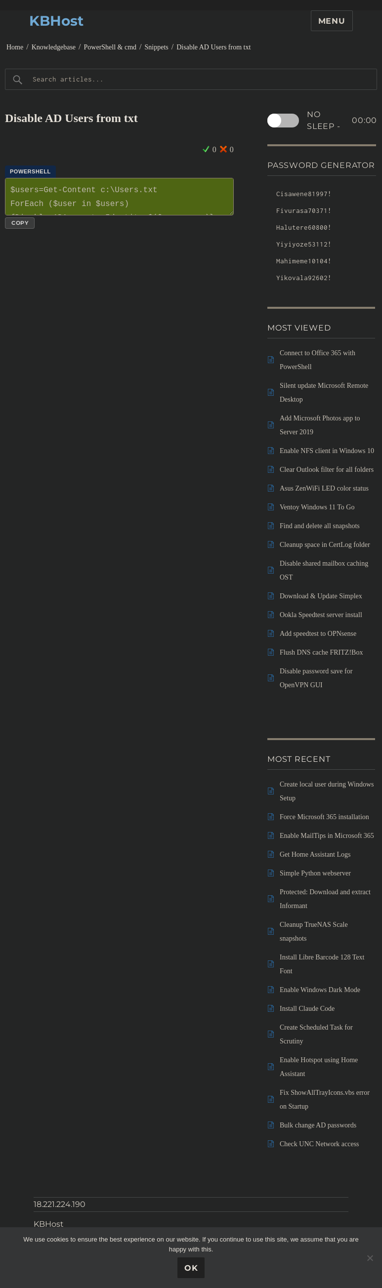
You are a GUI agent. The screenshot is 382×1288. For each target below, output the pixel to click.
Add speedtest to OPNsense (318, 633)
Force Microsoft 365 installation (324, 817)
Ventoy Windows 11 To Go (317, 507)
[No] (370, 1258)
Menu (331, 21)
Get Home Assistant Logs (315, 854)
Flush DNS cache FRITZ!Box (321, 652)
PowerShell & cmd (110, 47)
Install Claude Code (307, 1008)
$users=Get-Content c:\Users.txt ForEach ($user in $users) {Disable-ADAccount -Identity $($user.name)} (119, 196)
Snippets (157, 47)
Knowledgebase (54, 47)
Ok (191, 1268)
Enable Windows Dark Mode (320, 990)
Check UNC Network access (319, 1144)
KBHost (56, 20)
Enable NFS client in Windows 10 (327, 451)
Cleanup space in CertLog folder (325, 544)
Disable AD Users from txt (213, 47)
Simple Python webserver (315, 873)
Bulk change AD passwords (318, 1125)
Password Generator (321, 165)
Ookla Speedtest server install (321, 615)
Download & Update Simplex (321, 596)
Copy (19, 222)
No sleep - (342, 120)
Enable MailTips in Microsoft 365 (327, 835)
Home (14, 47)
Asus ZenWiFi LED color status (324, 488)
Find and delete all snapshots (320, 526)
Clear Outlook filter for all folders (327, 469)
